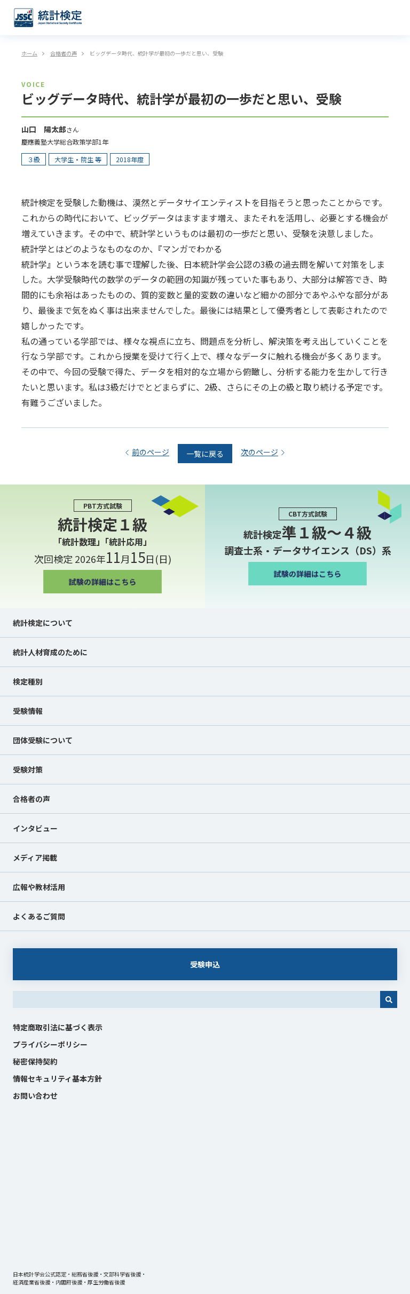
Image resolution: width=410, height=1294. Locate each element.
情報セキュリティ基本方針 (57, 1078)
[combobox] (196, 999)
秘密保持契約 (35, 1061)
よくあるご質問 (39, 916)
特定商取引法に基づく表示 (57, 1027)
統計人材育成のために (50, 652)
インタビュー (35, 828)
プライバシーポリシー (50, 1044)
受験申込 (205, 964)
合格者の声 (31, 798)
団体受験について (43, 740)
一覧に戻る (205, 453)
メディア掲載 (35, 857)
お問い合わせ (35, 1095)
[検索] (388, 999)
